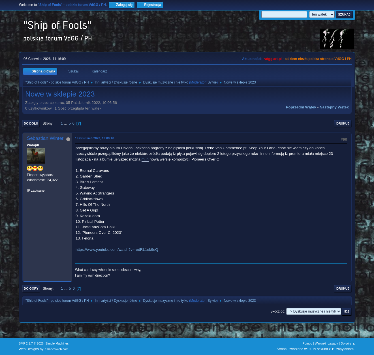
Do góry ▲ (348, 343)
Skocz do (277, 311)
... (66, 123)
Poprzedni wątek (301, 107)
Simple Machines (57, 343)
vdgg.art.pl (273, 59)
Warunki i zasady (326, 343)
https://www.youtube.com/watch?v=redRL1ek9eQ (117, 249)
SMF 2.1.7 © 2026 (31, 343)
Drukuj (342, 123)
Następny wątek (334, 107)
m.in (145, 159)
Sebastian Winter (45, 138)
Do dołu (31, 123)
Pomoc (307, 343)
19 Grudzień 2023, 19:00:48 (94, 138)
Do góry (31, 288)
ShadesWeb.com (57, 349)
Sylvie (212, 82)
